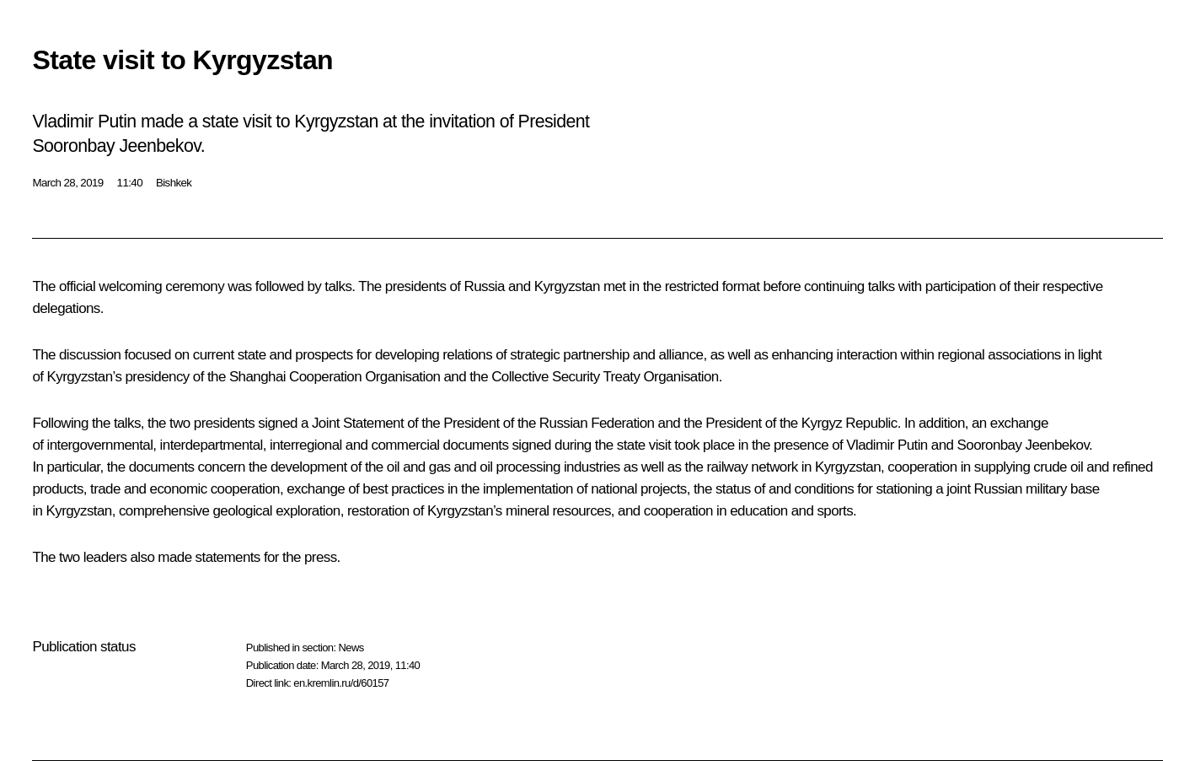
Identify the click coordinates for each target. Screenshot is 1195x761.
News (350, 647)
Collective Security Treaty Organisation (605, 377)
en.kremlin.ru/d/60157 (341, 683)
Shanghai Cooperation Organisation (335, 377)
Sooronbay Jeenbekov (1023, 445)
